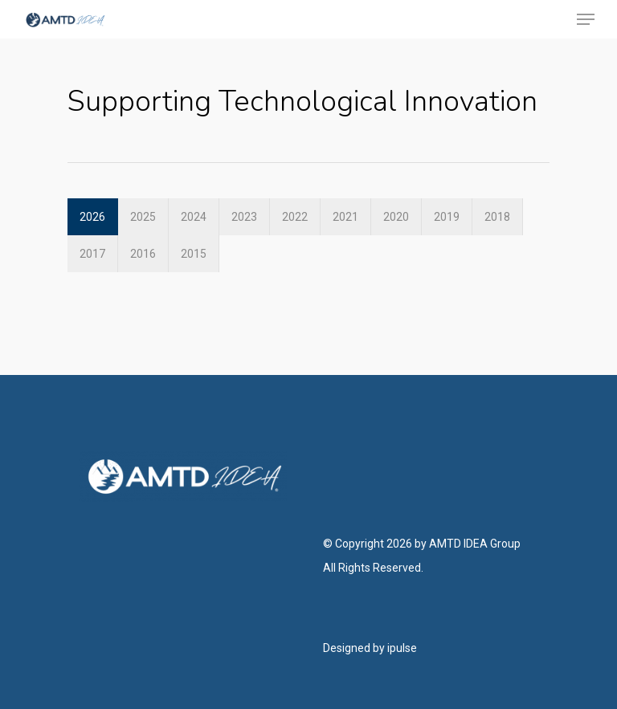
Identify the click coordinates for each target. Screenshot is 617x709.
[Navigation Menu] (586, 19)
